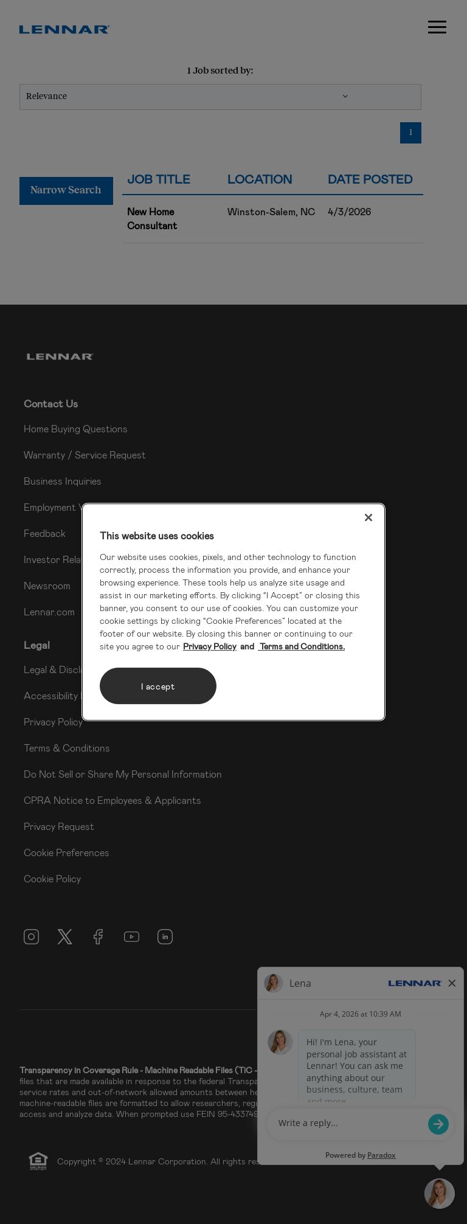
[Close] (368, 517)
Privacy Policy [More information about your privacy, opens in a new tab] (210, 646)
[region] (233, 612)
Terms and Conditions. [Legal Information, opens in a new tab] (301, 646)
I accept (158, 686)
